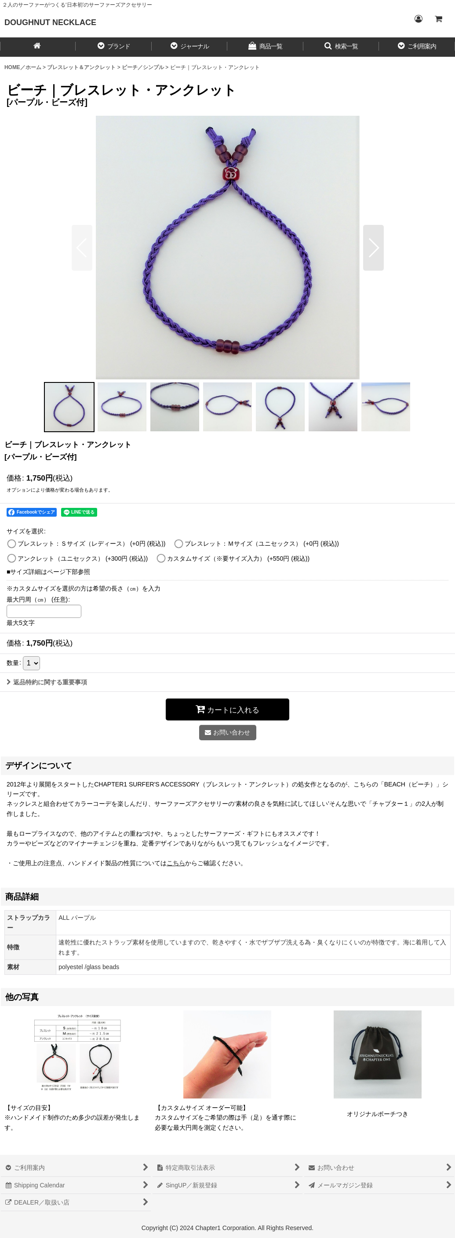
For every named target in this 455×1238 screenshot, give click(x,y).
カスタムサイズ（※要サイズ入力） (238, 558)
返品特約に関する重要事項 (47, 682)
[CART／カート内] (438, 19)
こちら (176, 863)
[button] (113, 47)
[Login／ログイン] (418, 19)
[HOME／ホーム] (38, 47)
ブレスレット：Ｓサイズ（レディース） (92, 543)
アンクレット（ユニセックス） (83, 558)
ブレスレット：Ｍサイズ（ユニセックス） (262, 543)
